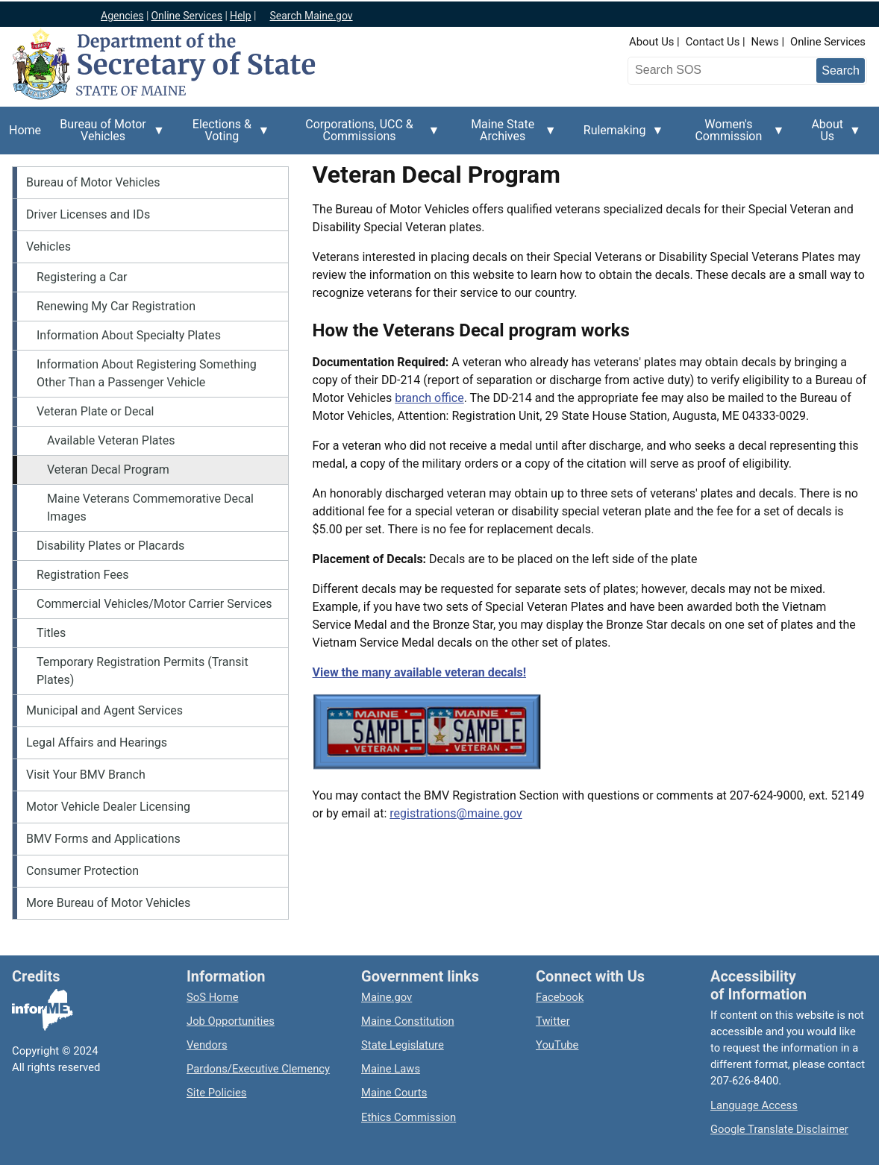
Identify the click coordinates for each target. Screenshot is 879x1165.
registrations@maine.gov (456, 813)
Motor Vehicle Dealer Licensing (108, 807)
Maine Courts (394, 1092)
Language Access (754, 1105)
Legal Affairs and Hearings (96, 742)
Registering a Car (82, 277)
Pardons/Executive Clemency (258, 1068)
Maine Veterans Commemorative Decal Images (150, 508)
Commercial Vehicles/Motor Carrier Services (154, 604)
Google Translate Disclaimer (779, 1129)
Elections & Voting (226, 135)
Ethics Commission (408, 1117)
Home (25, 130)
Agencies (122, 16)
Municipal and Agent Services (104, 710)
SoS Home (213, 997)
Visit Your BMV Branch (86, 774)
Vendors (207, 1045)
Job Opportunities (231, 1021)
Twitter (553, 1021)
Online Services (186, 16)
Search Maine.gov (310, 16)
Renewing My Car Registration (116, 306)
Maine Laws (390, 1068)
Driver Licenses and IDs (88, 214)
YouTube (557, 1045)
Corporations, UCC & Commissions (364, 135)
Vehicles (48, 246)
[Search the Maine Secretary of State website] (710, 70)
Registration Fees (82, 575)
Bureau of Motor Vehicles (107, 135)
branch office (429, 398)
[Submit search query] (840, 70)
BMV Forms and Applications (103, 839)
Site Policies (216, 1092)
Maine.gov (386, 997)
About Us (651, 41)
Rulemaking (619, 138)
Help (240, 16)
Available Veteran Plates (111, 440)
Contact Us (713, 41)
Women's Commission (732, 135)
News (765, 41)
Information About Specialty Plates (129, 335)
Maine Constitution (407, 1021)
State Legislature (402, 1045)
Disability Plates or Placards (110, 545)
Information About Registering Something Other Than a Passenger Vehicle (147, 373)
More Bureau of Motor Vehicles (108, 903)
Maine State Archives (507, 135)
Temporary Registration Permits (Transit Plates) (142, 671)
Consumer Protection (82, 871)
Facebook (560, 997)
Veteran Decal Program (108, 469)
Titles (51, 633)
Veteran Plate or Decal (95, 411)
